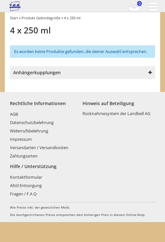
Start (14, 17)
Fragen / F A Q (23, 194)
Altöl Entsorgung (26, 185)
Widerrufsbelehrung (29, 131)
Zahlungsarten (24, 156)
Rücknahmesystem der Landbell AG (116, 113)
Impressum (21, 139)
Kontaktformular (26, 177)
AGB (14, 114)
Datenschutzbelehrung (32, 122)
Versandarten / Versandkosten (39, 147)
